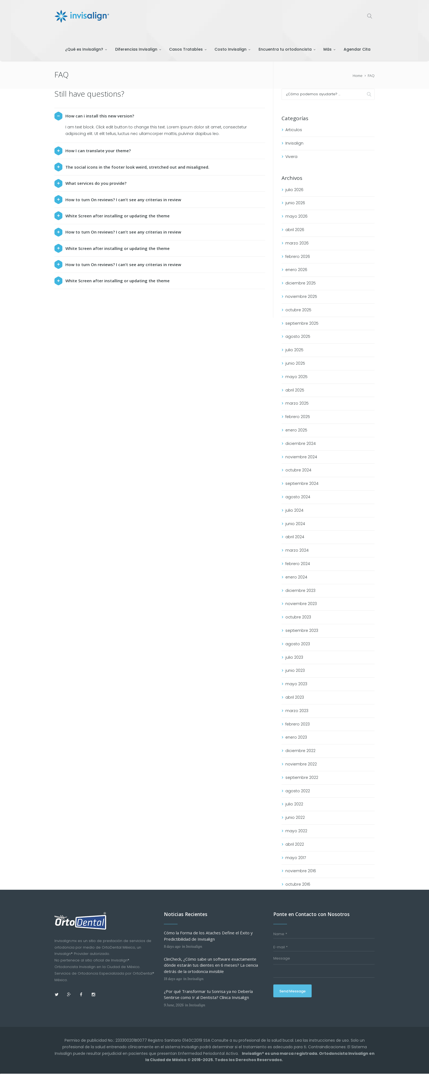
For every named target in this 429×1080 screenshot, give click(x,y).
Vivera (291, 156)
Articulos (293, 130)
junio (295, 203)
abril (294, 229)
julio (294, 189)
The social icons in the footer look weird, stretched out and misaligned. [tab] (131, 167)
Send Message (292, 991)
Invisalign (294, 143)
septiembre (301, 323)
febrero (297, 256)
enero (296, 269)
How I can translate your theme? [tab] (92, 150)
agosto (297, 336)
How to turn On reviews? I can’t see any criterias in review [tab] (117, 199)
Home (358, 75)
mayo (296, 216)
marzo (297, 243)
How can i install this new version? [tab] (94, 116)
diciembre (300, 283)
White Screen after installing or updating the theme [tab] (112, 216)
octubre (298, 310)
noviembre (301, 296)
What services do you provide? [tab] (90, 183)
